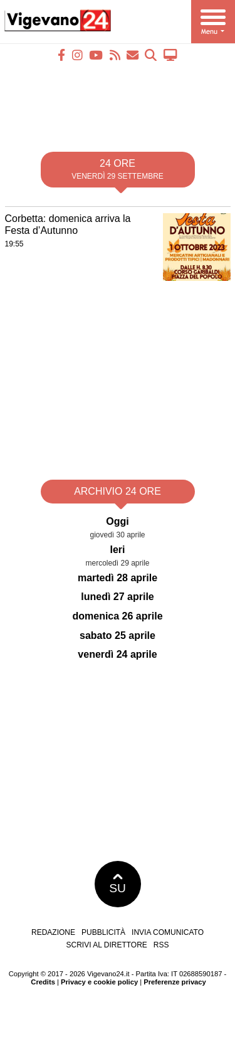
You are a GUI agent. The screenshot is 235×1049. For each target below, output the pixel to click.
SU (117, 884)
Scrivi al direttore (106, 945)
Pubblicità (103, 932)
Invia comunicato (168, 932)
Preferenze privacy (175, 982)
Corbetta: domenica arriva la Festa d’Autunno (68, 224)
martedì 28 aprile (117, 577)
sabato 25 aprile (117, 635)
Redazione (53, 932)
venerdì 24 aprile (117, 654)
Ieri (117, 549)
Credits (43, 982)
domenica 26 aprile (117, 616)
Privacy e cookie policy (99, 982)
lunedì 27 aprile (117, 596)
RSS (161, 945)
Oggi (117, 521)
